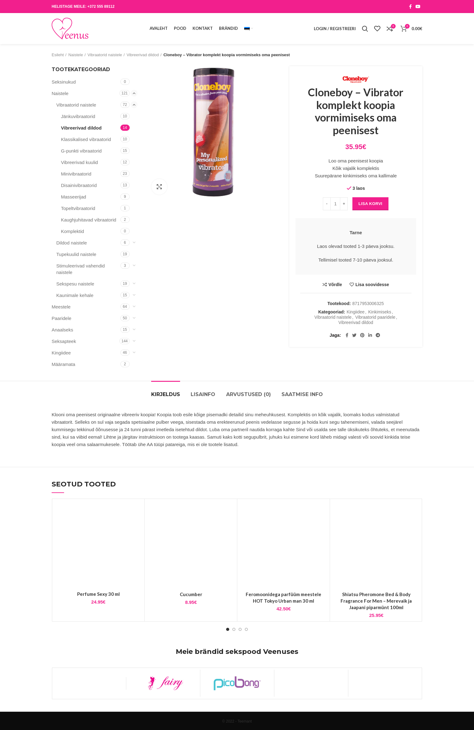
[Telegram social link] (378, 335)
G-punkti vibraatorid (81, 150)
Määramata (63, 364)
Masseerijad (73, 196)
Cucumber (191, 594)
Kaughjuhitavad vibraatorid (88, 219)
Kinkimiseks (379, 311)
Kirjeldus (165, 394)
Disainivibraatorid (79, 185)
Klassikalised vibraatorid (86, 139)
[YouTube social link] (418, 6)
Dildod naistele (71, 242)
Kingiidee (355, 311)
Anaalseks (62, 329)
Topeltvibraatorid (78, 208)
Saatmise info (302, 394)
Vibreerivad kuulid (79, 162)
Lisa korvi (371, 203)
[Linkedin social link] (370, 335)
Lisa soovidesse (372, 284)
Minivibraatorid (76, 173)
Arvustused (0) (248, 394)
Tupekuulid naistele (76, 254)
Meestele (61, 306)
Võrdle (335, 284)
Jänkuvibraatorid (78, 116)
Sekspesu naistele (75, 283)
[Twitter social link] (354, 335)
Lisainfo (203, 394)
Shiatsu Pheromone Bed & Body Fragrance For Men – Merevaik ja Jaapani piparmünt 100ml (376, 600)
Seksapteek (64, 341)
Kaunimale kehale (74, 295)
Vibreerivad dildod (143, 54)
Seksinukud (64, 81)
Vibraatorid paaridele (375, 317)
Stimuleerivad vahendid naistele (80, 269)
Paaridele (61, 318)
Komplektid (72, 231)
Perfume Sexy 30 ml (98, 594)
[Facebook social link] (410, 6)
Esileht (58, 54)
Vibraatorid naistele (104, 54)
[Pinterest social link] (362, 335)
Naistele (75, 54)
